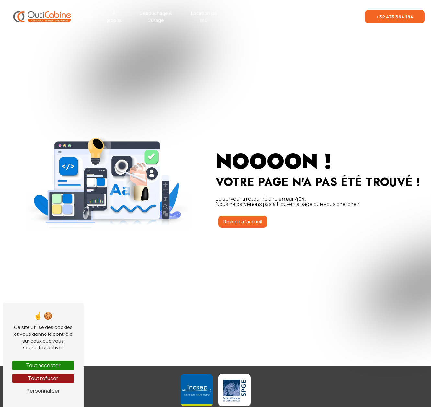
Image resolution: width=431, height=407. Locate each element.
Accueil (86, 17)
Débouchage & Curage (156, 16)
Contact (343, 17)
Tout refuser (43, 378)
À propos (114, 16)
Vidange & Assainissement (256, 16)
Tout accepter (43, 365)
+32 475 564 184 (394, 17)
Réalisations (307, 17)
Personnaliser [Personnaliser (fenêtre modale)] (43, 390)
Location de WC (204, 16)
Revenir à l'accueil (242, 222)
